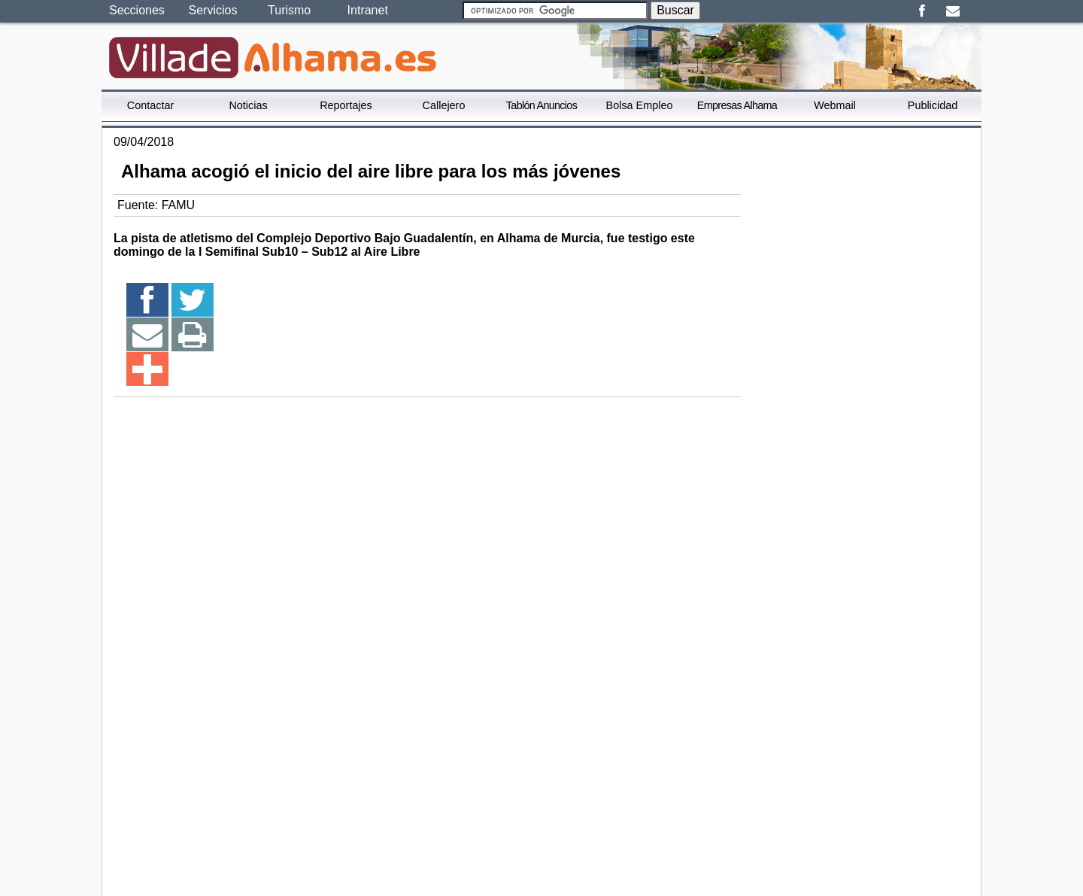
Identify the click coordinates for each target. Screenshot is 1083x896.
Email (952, 11)
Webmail (835, 105)
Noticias (248, 105)
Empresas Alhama (737, 105)
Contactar (150, 105)
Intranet (367, 10)
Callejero (444, 105)
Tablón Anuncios (541, 105)
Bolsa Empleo (639, 105)
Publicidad (932, 105)
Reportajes (346, 105)
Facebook (921, 11)
